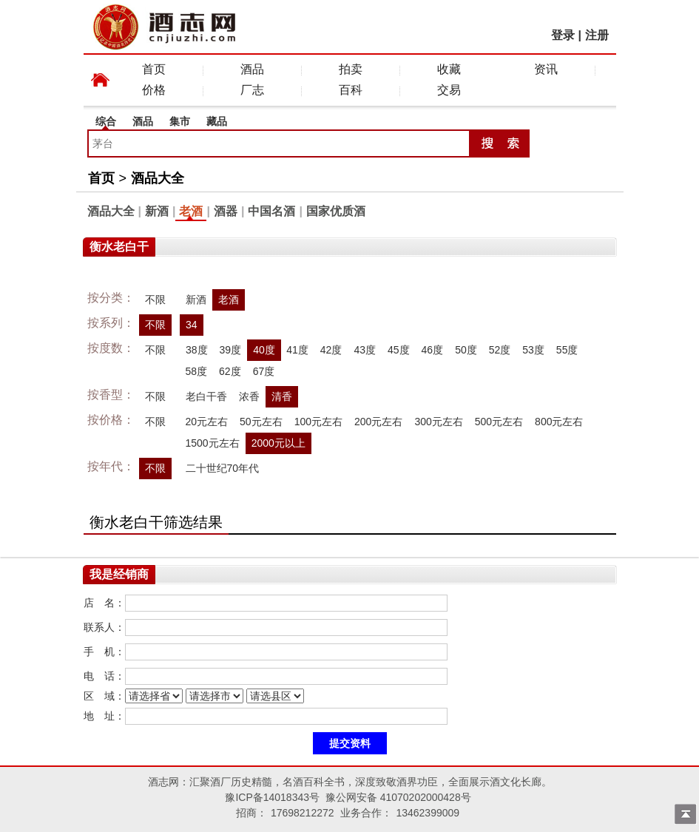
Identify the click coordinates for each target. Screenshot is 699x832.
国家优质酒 (335, 211)
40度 (264, 350)
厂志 (252, 90)
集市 (179, 121)
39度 (230, 350)
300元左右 (438, 421)
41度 (297, 350)
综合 (105, 121)
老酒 (191, 211)
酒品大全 (157, 178)
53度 (533, 350)
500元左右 (499, 421)
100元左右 (318, 421)
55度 (567, 350)
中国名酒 (271, 211)
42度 (331, 350)
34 (191, 325)
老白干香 (206, 396)
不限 (155, 299)
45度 (399, 350)
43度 (365, 350)
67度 (264, 371)
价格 (154, 90)
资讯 (546, 69)
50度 (466, 350)
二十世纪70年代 (223, 468)
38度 (197, 350)
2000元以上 (278, 443)
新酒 (157, 211)
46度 (433, 350)
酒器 (225, 211)
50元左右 (261, 421)
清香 (281, 396)
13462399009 (427, 813)
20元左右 (207, 421)
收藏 (449, 69)
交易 (449, 90)
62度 (230, 371)
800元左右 (559, 421)
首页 (154, 69)
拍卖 (350, 69)
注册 (597, 35)
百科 (350, 90)
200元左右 (378, 421)
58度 (197, 371)
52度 (500, 350)
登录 (563, 35)
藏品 (216, 121)
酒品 (252, 69)
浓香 (249, 396)
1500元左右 (213, 443)
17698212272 (302, 813)
